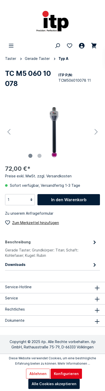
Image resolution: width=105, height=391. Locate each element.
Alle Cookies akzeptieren (54, 384)
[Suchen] (57, 46)
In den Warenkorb (69, 199)
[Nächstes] (96, 132)
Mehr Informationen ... (74, 363)
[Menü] (11, 46)
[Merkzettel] (70, 46)
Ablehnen (38, 373)
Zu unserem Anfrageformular (29, 213)
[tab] (51, 247)
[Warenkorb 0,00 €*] (94, 46)
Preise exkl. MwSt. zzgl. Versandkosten (38, 176)
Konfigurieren (66, 373)
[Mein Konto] (82, 46)
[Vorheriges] (9, 132)
